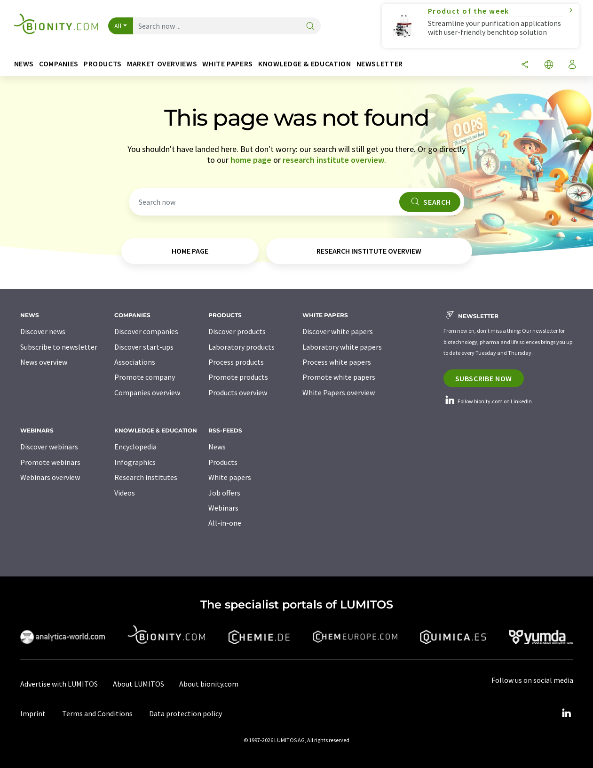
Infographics (135, 462)
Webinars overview (50, 477)
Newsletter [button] (379, 63)
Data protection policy (185, 713)
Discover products (237, 331)
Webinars (223, 507)
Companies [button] (59, 63)
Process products (236, 362)
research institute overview (333, 159)
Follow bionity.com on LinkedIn (487, 401)
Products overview (237, 392)
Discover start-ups (144, 347)
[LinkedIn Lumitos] (566, 713)
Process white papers (336, 362)
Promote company (144, 377)
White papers (229, 477)
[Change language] (548, 65)
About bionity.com (208, 683)
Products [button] (103, 63)
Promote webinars (50, 462)
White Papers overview (338, 392)
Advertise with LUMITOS (59, 683)
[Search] (310, 26)
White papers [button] (227, 63)
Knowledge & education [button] (304, 63)
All (118, 26)
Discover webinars (49, 446)
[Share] (524, 65)
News (217, 446)
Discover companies (146, 331)
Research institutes (145, 477)
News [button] (24, 63)
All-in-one (224, 523)
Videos (124, 492)
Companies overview (147, 392)
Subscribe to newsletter (58, 347)
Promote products (238, 377)
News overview (43, 362)
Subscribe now (483, 378)
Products (222, 462)
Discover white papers (337, 331)
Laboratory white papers (342, 347)
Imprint (33, 713)
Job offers (224, 492)
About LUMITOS (138, 683)
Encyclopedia (135, 446)
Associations (134, 362)
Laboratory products (241, 347)
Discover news (42, 331)
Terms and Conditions (97, 713)
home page (250, 159)
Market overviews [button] (162, 63)
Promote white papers (338, 377)
